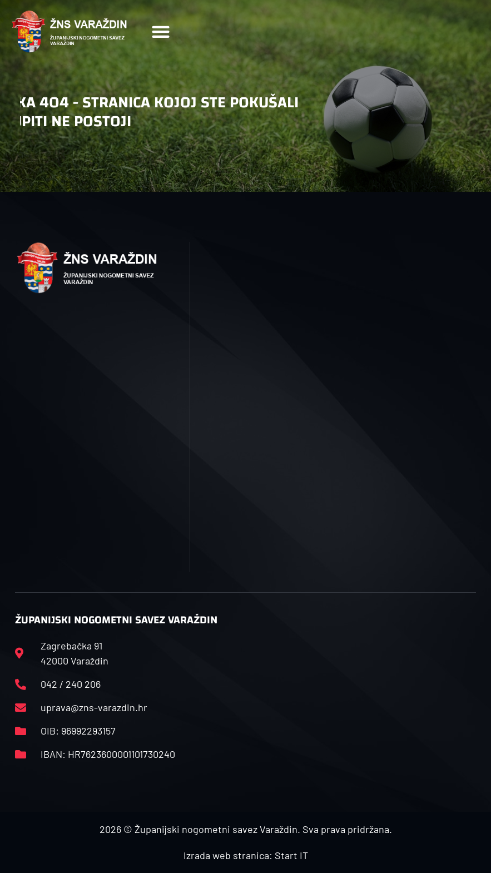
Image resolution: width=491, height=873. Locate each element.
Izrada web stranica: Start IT (245, 855)
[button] (160, 31)
